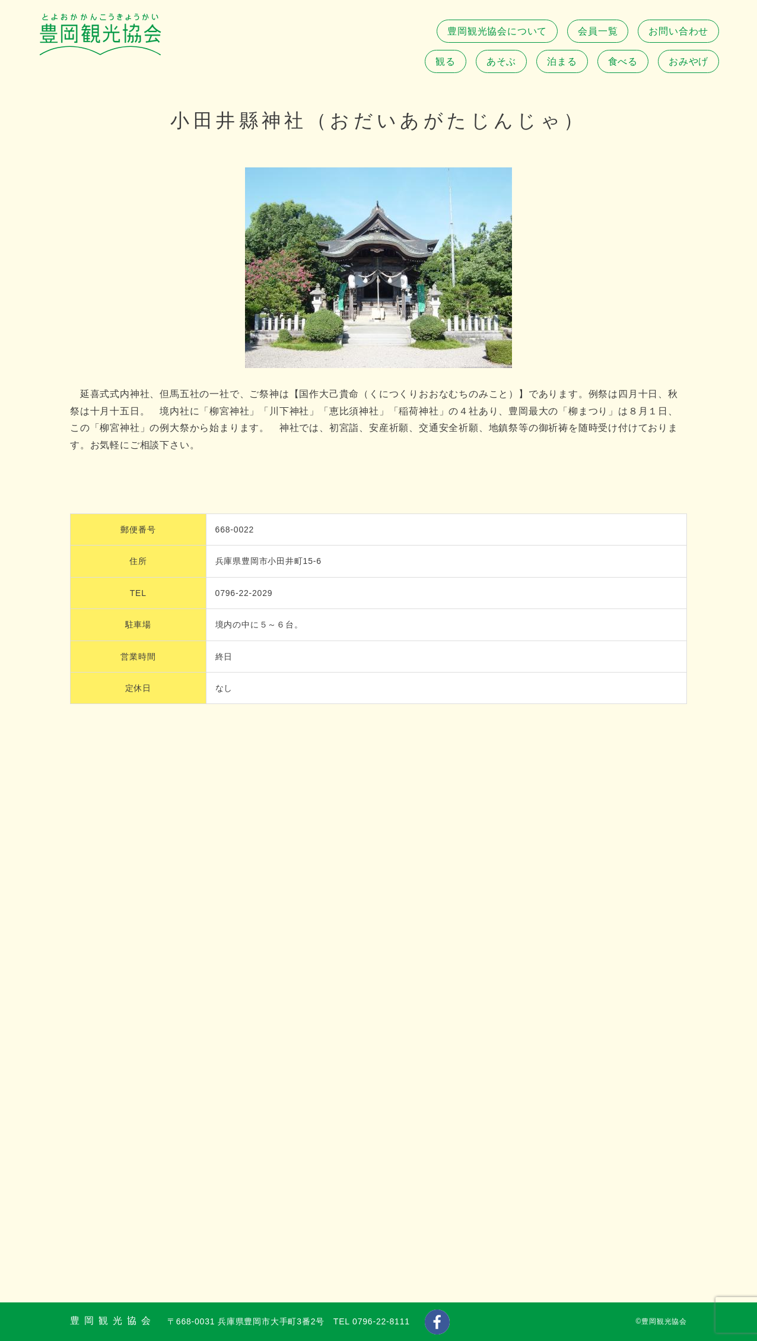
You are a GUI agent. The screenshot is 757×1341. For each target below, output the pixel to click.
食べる (623, 61)
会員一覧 (598, 31)
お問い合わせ (678, 31)
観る (445, 61)
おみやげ (688, 61)
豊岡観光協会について (497, 31)
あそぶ (501, 61)
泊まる (562, 61)
